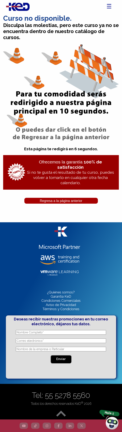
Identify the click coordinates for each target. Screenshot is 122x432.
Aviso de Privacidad (61, 305)
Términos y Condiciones (60, 309)
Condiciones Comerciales (61, 301)
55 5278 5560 (67, 395)
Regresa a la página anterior (61, 201)
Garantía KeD (61, 296)
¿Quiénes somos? (61, 292)
